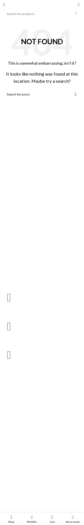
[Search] (42, 13)
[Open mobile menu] (4, 4)
